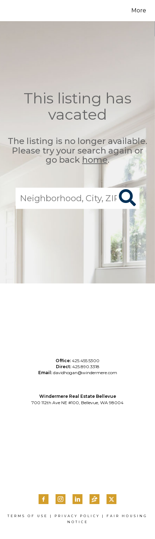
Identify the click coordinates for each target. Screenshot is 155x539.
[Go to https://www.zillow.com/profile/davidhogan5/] (94, 499)
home (95, 160)
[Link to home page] (20, 10)
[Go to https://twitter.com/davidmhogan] (111, 499)
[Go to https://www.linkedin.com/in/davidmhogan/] (77, 499)
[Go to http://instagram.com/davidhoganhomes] (60, 499)
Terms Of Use (27, 516)
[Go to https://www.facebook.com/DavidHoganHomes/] (43, 499)
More (138, 10)
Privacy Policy (77, 516)
